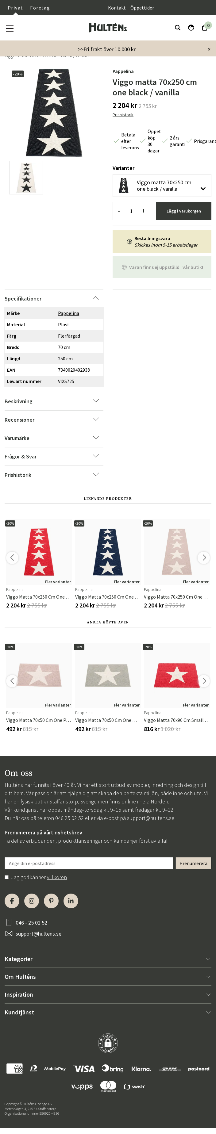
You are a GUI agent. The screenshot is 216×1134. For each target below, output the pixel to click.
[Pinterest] (51, 901)
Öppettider (142, 8)
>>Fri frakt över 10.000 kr (107, 49)
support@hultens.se (150, 818)
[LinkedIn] (71, 901)
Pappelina (123, 71)
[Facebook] (12, 901)
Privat (15, 8)
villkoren (57, 877)
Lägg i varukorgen (184, 211)
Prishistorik (123, 114)
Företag (40, 8)
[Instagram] (31, 901)
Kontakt (117, 8)
